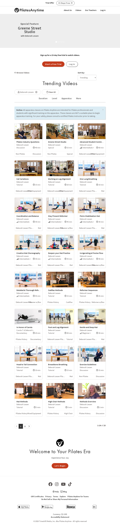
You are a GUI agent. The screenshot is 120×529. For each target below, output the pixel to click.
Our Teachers (90, 10)
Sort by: (81, 72)
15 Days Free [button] (65, 3)
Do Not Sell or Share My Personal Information (59, 499)
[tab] (43, 98)
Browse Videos (21, 72)
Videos (78, 10)
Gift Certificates (37, 496)
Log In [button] (72, 64)
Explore (63, 496)
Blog (63, 491)
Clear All (50, 92)
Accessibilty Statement (60, 517)
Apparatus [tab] (67, 98)
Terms (55, 496)
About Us (68, 10)
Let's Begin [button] (60, 465)
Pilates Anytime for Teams (78, 496)
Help (56, 491)
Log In (103, 10)
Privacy (48, 496)
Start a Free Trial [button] (53, 64)
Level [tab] (54, 98)
